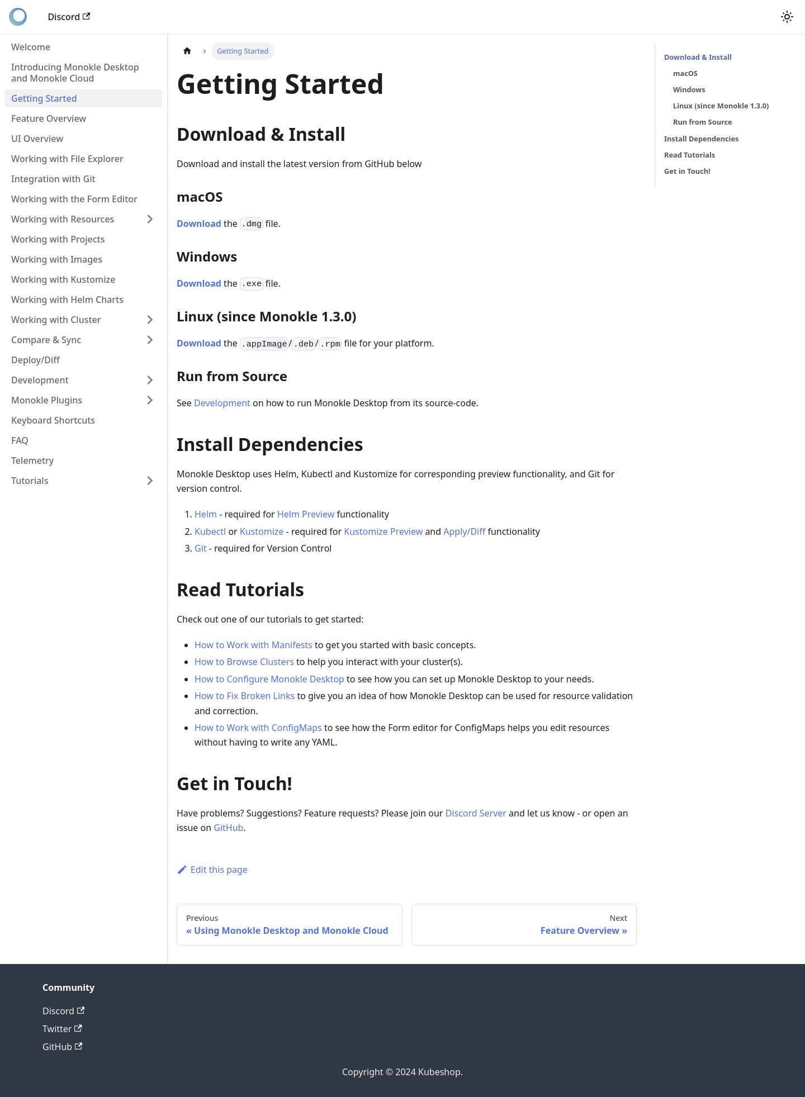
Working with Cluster (56, 320)
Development (40, 380)
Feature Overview (48, 118)
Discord (69, 17)
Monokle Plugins (46, 400)
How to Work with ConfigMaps (258, 727)
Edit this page (212, 869)
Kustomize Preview (383, 531)
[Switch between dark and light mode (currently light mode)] (787, 17)
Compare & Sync (46, 340)
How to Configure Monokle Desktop (269, 679)
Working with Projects (58, 239)
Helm (206, 514)
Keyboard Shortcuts (53, 420)
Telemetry (32, 460)
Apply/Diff (464, 531)
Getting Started (44, 98)
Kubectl (210, 531)
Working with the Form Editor (74, 199)
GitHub (228, 827)
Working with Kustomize (63, 279)
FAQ (20, 440)
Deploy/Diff (35, 360)
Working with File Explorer (67, 159)
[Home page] (187, 51)
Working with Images (56, 259)
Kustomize (262, 531)
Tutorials (29, 480)
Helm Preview (305, 514)
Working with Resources (62, 219)
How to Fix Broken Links (245, 696)
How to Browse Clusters (244, 662)
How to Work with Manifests (253, 645)
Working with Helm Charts (67, 299)
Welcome (30, 47)
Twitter (62, 1029)
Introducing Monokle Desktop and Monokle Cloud (75, 72)
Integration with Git (53, 179)
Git (201, 548)
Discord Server (476, 813)
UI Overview (37, 138)
